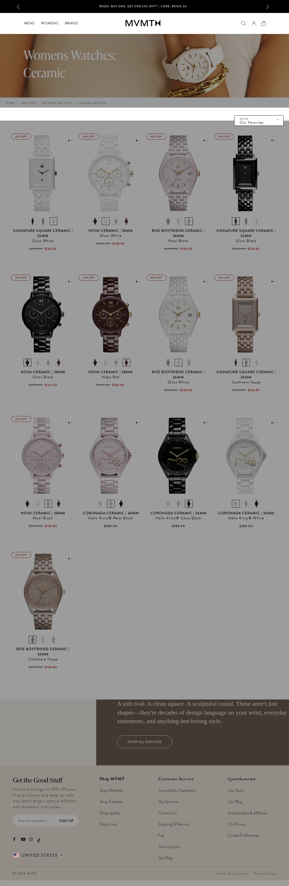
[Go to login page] (254, 23)
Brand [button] (71, 23)
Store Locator (169, 847)
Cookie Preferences (243, 835)
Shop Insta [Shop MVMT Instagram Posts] (108, 824)
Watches (28, 103)
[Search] (243, 23)
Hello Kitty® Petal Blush (110, 518)
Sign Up (66, 820)
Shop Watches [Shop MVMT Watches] (111, 790)
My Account (168, 802)
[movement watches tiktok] (38, 839)
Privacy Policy (265, 873)
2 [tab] (71, 140)
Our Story (236, 790)
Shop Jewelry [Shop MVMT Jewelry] (110, 813)
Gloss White (43, 241)
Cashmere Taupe (246, 382)
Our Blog (235, 802)
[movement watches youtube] (23, 839)
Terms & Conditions (233, 873)
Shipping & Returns (173, 824)
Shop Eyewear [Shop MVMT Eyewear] (111, 802)
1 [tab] (69, 140)
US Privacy (237, 824)
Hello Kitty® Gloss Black (178, 518)
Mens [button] (29, 23)
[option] (143, 8)
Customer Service (176, 818)
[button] (23, 6)
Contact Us (167, 813)
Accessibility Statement (176, 790)
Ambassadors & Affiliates (247, 813)
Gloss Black (246, 241)
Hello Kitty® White (246, 518)
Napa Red (110, 377)
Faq (161, 835)
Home (10, 103)
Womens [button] (49, 23)
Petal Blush (178, 241)
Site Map (165, 858)
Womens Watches (57, 103)
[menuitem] (29, 23)
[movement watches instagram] (31, 839)
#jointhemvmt (242, 779)
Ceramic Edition (92, 103)
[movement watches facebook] (15, 839)
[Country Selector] (44, 855)
